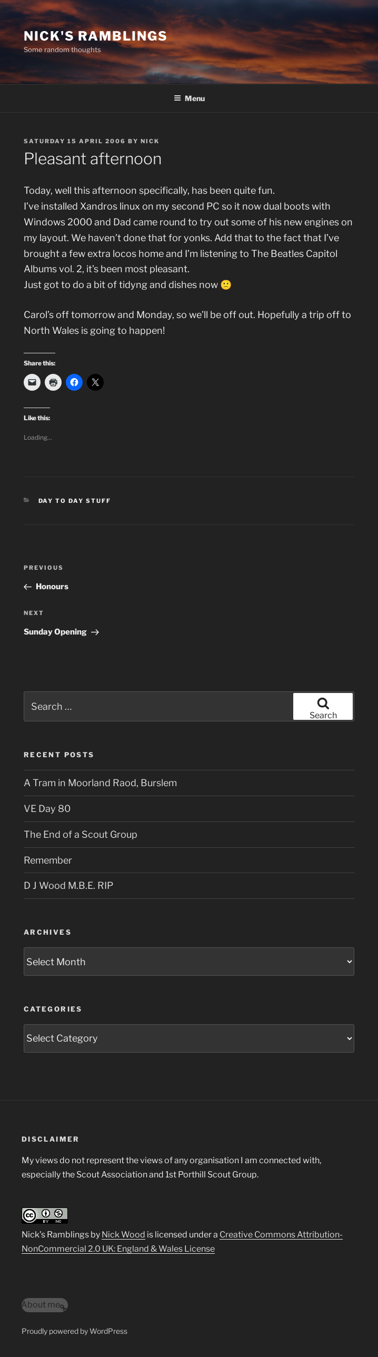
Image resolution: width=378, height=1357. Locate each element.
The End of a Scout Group (80, 834)
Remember (48, 860)
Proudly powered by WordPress (74, 1330)
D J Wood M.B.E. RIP (68, 885)
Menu (189, 98)
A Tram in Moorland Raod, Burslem (100, 782)
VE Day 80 (47, 808)
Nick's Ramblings (96, 36)
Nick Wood (123, 1235)
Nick (150, 141)
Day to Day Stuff (75, 500)
